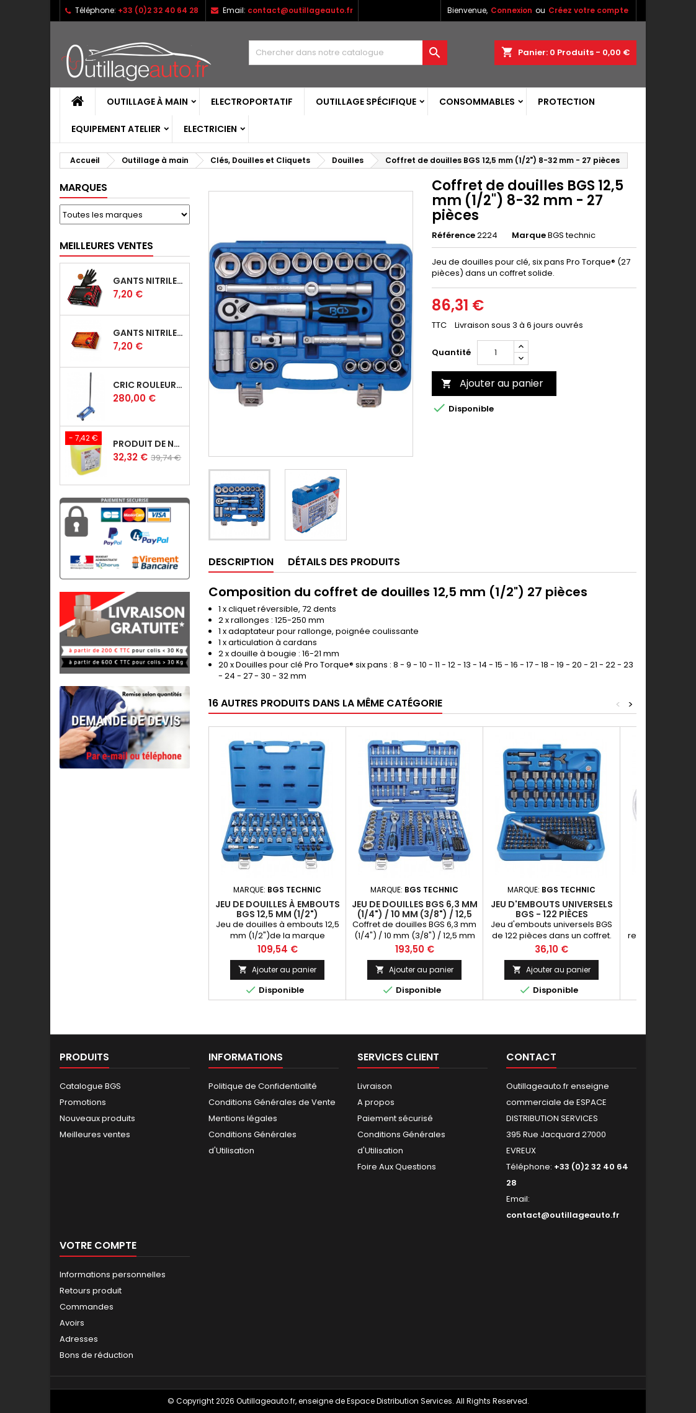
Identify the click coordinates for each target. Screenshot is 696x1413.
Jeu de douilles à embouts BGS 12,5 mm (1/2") (277, 909)
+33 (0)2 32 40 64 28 (158, 10)
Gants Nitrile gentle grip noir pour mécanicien (148, 281)
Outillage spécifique (366, 101)
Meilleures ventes (95, 1134)
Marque (529, 235)
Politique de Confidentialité (262, 1086)
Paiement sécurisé (395, 1118)
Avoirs (72, 1323)
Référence (453, 235)
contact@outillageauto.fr (300, 10)
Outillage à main (147, 101)
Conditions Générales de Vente (272, 1102)
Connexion (511, 10)
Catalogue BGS (90, 1086)
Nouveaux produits (97, 1118)
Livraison (374, 1086)
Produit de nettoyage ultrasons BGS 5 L (148, 444)
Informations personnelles (113, 1274)
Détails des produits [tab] (344, 562)
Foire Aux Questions (396, 1167)
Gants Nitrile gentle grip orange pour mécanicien (148, 333)
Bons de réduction (96, 1355)
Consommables (477, 101)
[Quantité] (495, 352)
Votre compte (98, 1245)
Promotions (83, 1102)
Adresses (79, 1339)
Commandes (87, 1307)
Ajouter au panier (492, 383)
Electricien (210, 129)
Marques (83, 187)
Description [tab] (241, 562)
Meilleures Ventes (106, 246)
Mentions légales (242, 1118)
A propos (376, 1102)
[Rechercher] (348, 52)
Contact (531, 1057)
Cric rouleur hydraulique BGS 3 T (148, 385)
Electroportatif (252, 101)
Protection (566, 101)
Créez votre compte (588, 10)
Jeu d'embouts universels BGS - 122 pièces (552, 909)
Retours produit (91, 1290)
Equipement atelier (116, 129)
